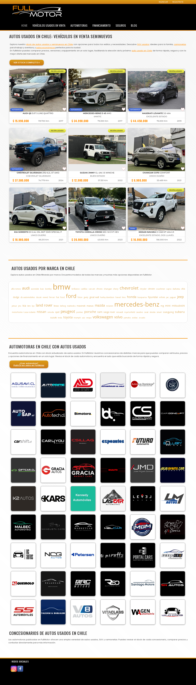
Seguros (121, 25)
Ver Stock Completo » (26, 62)
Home (24, 25)
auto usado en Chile (142, 50)
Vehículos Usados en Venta (49, 25)
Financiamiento (101, 25)
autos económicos (45, 47)
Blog (134, 25)
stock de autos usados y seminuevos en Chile (49, 44)
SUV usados (143, 44)
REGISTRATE (177, 2)
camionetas (180, 44)
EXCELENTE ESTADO (156, 116)
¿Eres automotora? (28, 364)
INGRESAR (163, 2)
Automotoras (79, 25)
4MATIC (97, 116)
